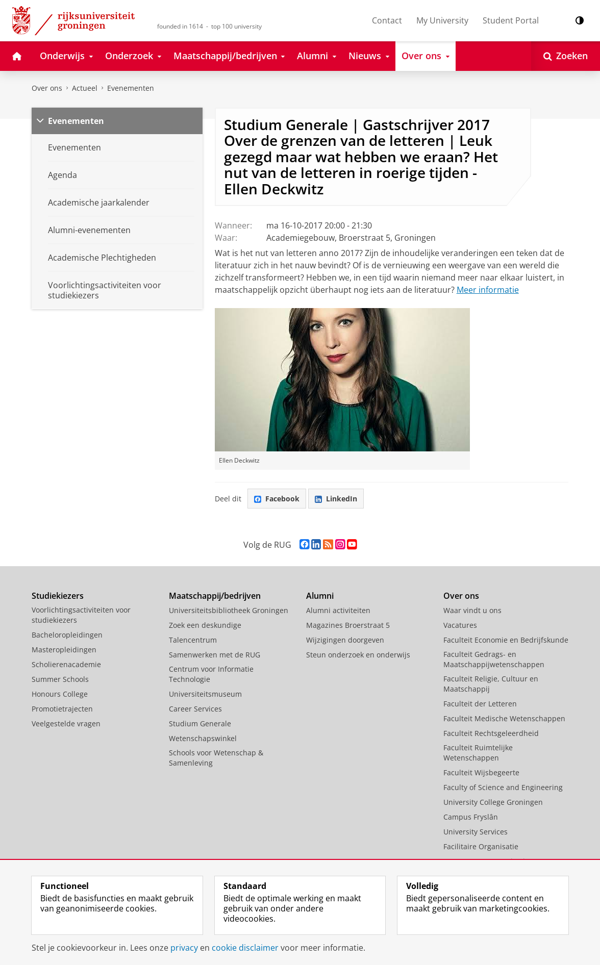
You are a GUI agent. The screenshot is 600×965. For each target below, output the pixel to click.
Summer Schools (60, 679)
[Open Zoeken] (565, 56)
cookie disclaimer (245, 947)
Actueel (84, 88)
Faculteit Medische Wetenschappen (504, 718)
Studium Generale (200, 723)
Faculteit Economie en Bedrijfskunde (505, 640)
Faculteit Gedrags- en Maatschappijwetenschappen (493, 659)
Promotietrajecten (62, 709)
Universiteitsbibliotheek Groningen (228, 610)
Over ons (47, 88)
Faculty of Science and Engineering (503, 787)
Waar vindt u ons (472, 610)
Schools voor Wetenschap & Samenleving (216, 758)
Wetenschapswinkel (203, 738)
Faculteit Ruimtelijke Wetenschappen (478, 753)
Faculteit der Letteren (480, 703)
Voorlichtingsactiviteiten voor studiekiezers (81, 615)
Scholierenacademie (66, 664)
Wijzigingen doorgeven (345, 640)
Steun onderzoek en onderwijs (358, 654)
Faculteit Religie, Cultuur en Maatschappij (490, 684)
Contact (387, 20)
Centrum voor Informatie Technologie (211, 674)
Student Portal (511, 20)
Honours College (60, 694)
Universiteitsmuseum (205, 694)
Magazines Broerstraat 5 (348, 625)
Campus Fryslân (470, 817)
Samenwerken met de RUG (214, 654)
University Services (475, 831)
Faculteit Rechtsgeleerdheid (491, 733)
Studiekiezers (58, 596)
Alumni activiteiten (338, 610)
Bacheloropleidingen (67, 635)
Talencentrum (193, 640)
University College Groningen (493, 802)
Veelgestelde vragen (66, 723)
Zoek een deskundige (205, 625)
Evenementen (130, 88)
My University (442, 20)
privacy (184, 947)
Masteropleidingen (64, 649)
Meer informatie (488, 289)
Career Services (195, 709)
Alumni (320, 596)
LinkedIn (336, 498)
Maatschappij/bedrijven (215, 596)
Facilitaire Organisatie (480, 846)
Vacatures (460, 625)
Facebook (276, 498)
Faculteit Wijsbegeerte (481, 772)
